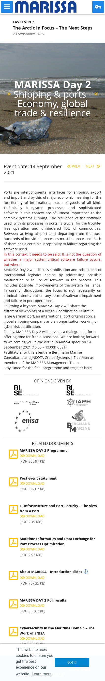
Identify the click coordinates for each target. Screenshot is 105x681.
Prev (73, 166)
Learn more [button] (41, 674)
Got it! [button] (72, 662)
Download (32, 456)
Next (93, 166)
